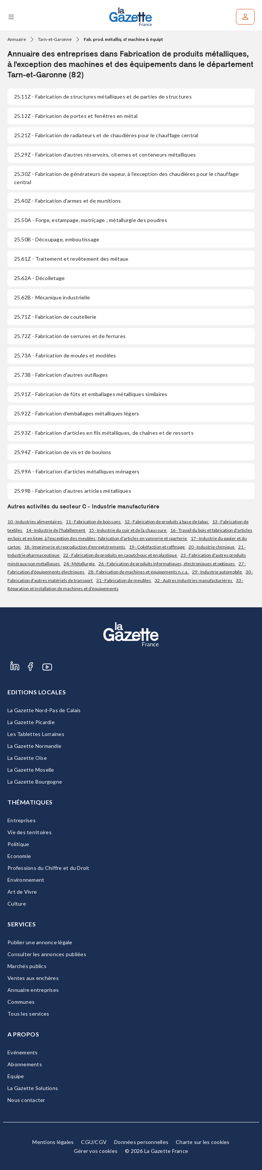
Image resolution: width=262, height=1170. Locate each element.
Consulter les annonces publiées (46, 954)
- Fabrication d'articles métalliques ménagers (76, 471)
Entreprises (21, 820)
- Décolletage (39, 278)
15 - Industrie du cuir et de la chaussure (128, 530)
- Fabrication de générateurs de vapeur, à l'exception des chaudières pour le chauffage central (126, 178)
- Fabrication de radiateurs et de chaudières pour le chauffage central (106, 135)
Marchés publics (26, 966)
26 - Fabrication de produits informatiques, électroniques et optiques (167, 563)
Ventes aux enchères (33, 978)
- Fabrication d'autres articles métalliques (72, 491)
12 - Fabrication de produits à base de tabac (166, 521)
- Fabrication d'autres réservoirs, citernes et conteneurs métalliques (105, 154)
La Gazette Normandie (34, 746)
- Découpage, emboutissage (56, 239)
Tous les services (28, 1013)
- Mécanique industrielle (52, 297)
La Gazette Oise (27, 758)
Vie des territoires (29, 832)
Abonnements (24, 1064)
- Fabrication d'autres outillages (61, 375)
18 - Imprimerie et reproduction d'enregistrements (75, 547)
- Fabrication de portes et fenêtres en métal (76, 116)
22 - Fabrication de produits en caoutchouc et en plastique (120, 555)
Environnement (25, 880)
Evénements (22, 1052)
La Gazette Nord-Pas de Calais (44, 710)
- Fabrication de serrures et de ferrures (70, 336)
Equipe (15, 1076)
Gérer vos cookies (95, 1151)
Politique (18, 844)
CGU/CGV (94, 1142)
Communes (21, 1002)
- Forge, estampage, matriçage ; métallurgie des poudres (90, 220)
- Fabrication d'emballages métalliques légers (76, 413)
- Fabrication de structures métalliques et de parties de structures (103, 96)
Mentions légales (53, 1142)
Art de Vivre (22, 891)
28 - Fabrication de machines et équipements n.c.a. (138, 572)
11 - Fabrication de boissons (94, 521)
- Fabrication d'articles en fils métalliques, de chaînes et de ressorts (104, 433)
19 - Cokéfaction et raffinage (157, 547)
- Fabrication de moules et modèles (65, 355)
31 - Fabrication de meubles (124, 580)
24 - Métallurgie (80, 563)
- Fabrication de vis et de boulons (62, 452)
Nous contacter (26, 1100)
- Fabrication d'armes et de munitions (67, 200)
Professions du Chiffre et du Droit (48, 868)
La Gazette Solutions (32, 1088)
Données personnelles (141, 1142)
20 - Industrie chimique (211, 547)
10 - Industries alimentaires (35, 521)
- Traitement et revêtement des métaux (71, 258)
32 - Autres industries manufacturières (194, 580)
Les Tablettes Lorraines (35, 734)
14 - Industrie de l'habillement (56, 530)
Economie (19, 856)
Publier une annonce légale (39, 942)
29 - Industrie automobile (217, 572)
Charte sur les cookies (203, 1142)
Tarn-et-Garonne (55, 39)
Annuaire (16, 39)
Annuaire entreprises (33, 990)
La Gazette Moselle (30, 769)
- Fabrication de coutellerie (55, 317)
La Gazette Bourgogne (34, 781)
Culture (16, 903)
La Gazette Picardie (31, 722)
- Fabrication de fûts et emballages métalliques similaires (91, 394)
